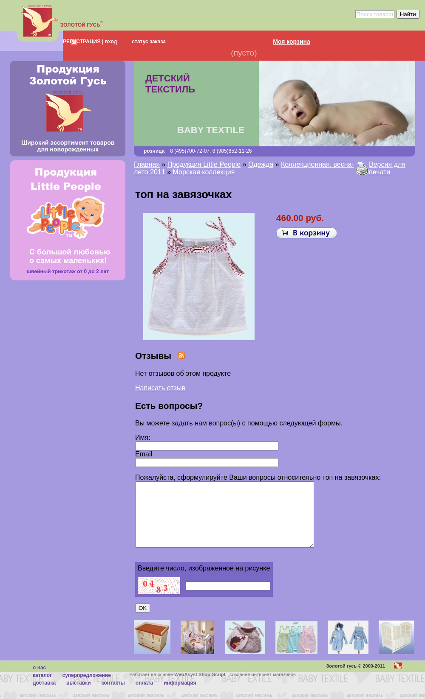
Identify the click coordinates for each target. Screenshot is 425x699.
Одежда (260, 164)
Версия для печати (387, 168)
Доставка (44, 696)
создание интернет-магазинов (263, 687)
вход (110, 42)
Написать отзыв (160, 387)
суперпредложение (86, 688)
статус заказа (149, 42)
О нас (39, 680)
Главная (147, 164)
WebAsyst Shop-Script (199, 687)
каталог (42, 688)
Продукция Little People (204, 164)
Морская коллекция (204, 172)
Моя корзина (291, 41)
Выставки (78, 696)
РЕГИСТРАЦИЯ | (83, 42)
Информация (180, 696)
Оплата (144, 696)
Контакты (113, 696)
